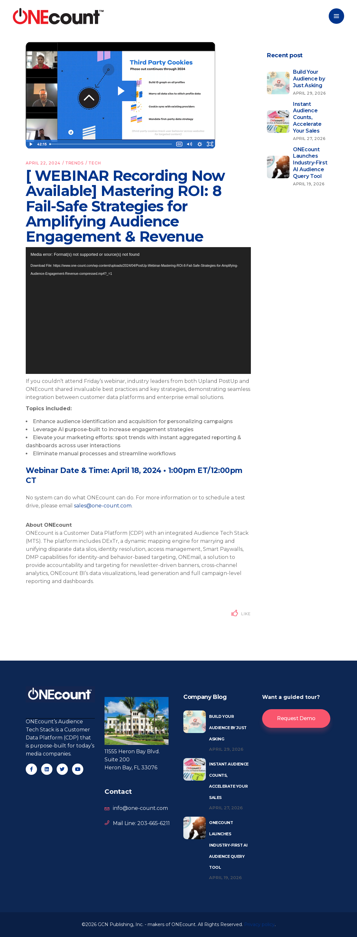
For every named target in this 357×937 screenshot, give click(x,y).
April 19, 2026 (225, 877)
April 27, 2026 (226, 807)
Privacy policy (259, 924)
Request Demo (296, 718)
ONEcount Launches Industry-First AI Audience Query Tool (228, 845)
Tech (94, 163)
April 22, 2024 (43, 163)
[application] (138, 310)
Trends (74, 163)
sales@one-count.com (103, 506)
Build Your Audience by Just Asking (228, 727)
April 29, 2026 (226, 749)
